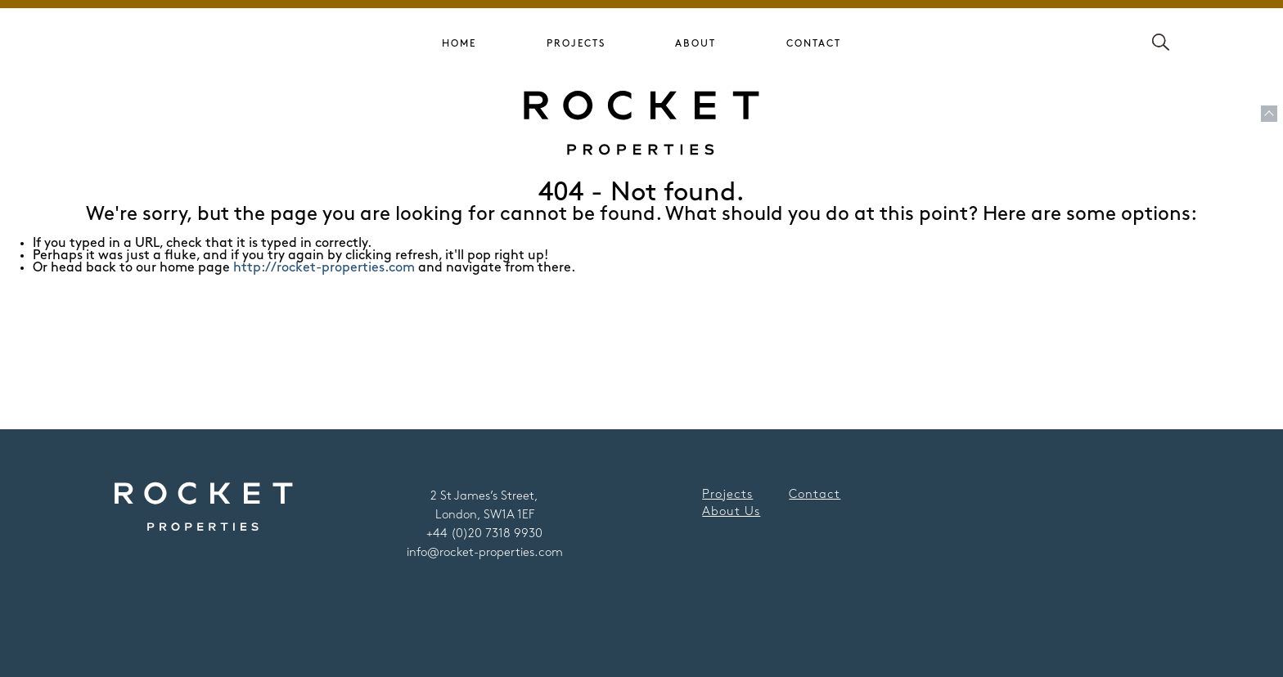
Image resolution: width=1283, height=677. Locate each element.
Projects (576, 43)
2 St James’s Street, (484, 496)
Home (459, 43)
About (695, 43)
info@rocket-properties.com (485, 552)
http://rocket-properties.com (324, 268)
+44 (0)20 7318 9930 (484, 534)
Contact (813, 43)
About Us (731, 512)
